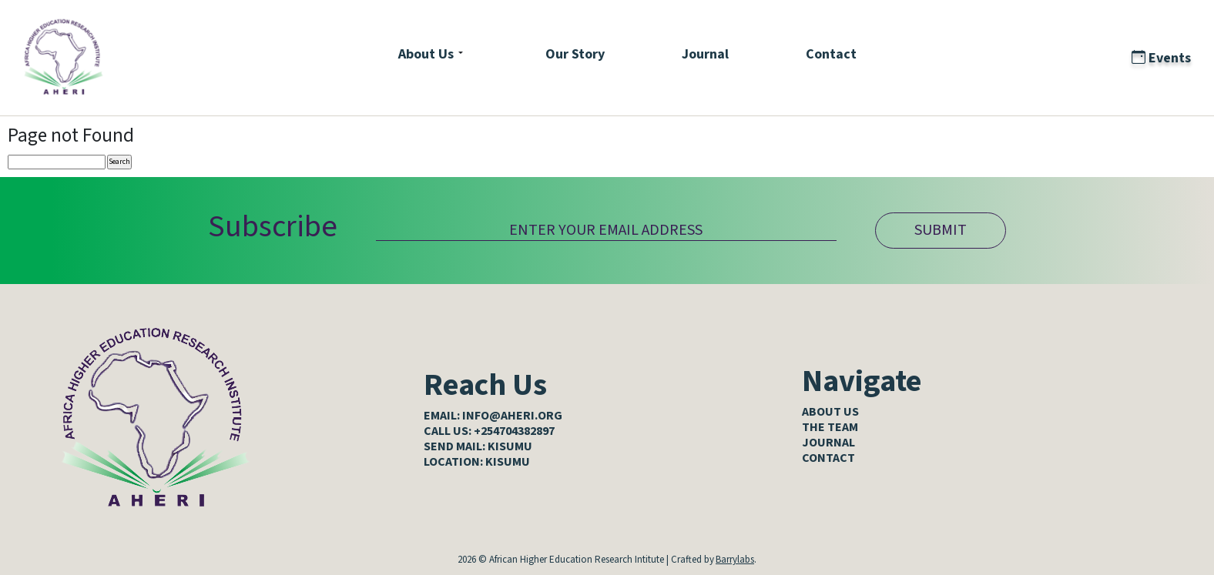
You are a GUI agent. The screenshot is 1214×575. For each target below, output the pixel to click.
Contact (831, 54)
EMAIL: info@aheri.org (493, 415)
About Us (426, 54)
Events (1161, 58)
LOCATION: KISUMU (477, 461)
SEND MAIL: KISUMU (478, 446)
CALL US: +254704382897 (489, 431)
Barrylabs (735, 560)
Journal (705, 54)
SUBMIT (940, 230)
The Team (830, 427)
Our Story (575, 54)
